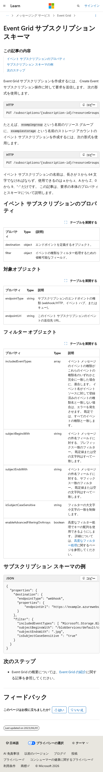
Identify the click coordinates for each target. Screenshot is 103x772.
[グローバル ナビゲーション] (4, 6)
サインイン (92, 5)
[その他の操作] (96, 15)
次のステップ (16, 70)
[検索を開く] (78, 6)
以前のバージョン (36, 753)
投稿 (74, 753)
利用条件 (9, 766)
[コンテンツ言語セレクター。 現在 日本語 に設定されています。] (12, 743)
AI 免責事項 (11, 753)
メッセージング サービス (33, 15)
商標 (24, 766)
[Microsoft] (51, 6)
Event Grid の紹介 (72, 671)
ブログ (58, 753)
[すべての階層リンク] (7, 15)
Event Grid (64, 15)
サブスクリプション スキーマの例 (30, 64)
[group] (51, 113)
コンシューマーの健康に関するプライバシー (60, 759)
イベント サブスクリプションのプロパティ (36, 59)
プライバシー (12, 759)
